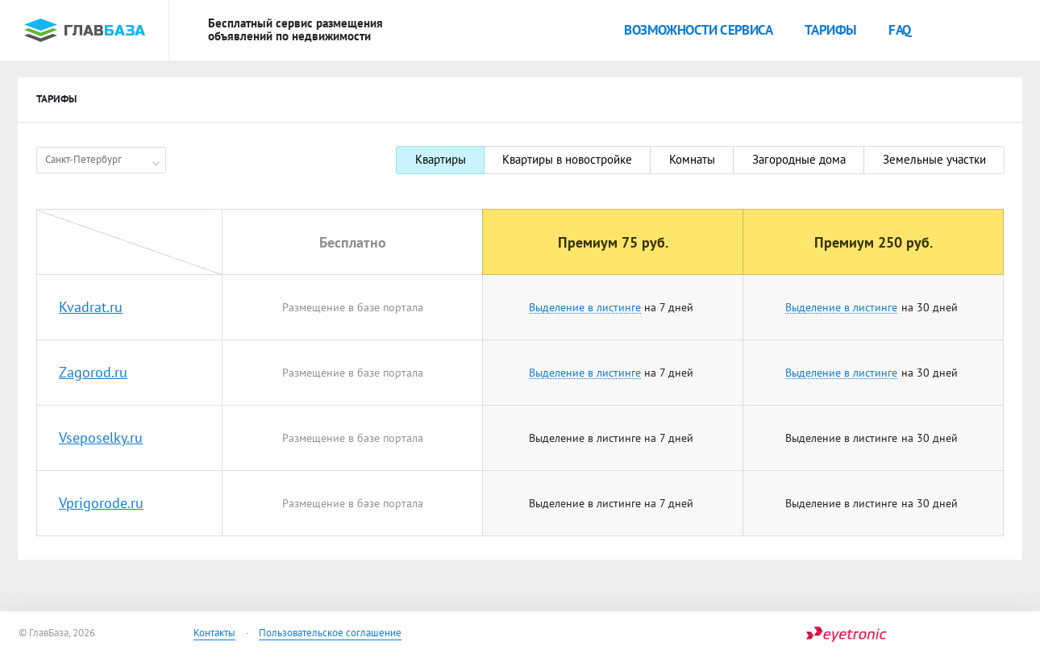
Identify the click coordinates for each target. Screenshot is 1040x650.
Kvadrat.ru (91, 307)
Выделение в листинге (585, 308)
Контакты (214, 633)
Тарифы (830, 30)
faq (899, 30)
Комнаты (692, 159)
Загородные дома (799, 159)
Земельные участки (934, 159)
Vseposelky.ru (101, 438)
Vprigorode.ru (101, 503)
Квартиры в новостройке (567, 159)
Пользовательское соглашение (330, 633)
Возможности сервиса (698, 30)
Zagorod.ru (93, 372)
